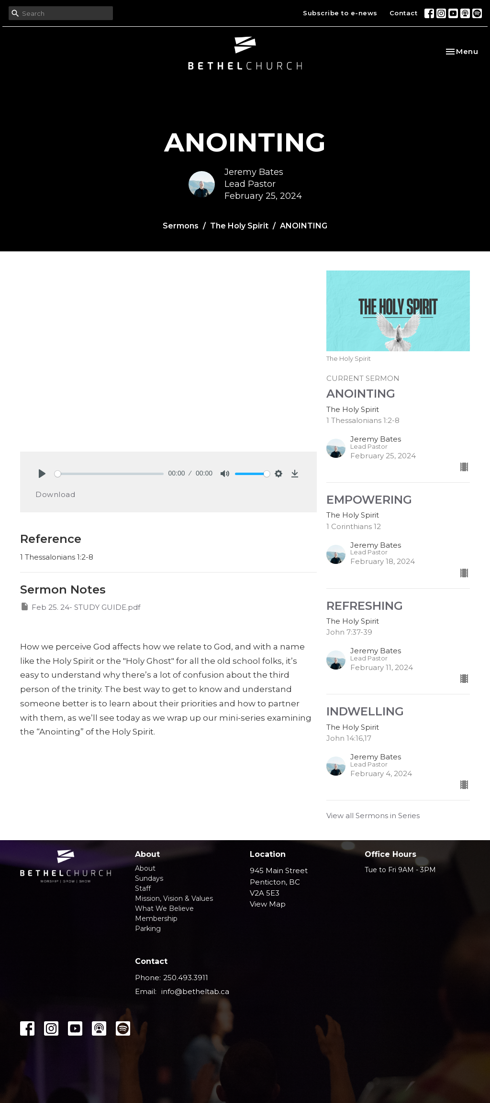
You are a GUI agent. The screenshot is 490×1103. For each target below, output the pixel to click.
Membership (156, 918)
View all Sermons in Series (373, 815)
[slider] (109, 473)
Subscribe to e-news (340, 13)
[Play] (42, 473)
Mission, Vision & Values (174, 898)
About (145, 868)
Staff (143, 888)
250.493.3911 (185, 977)
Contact (404, 13)
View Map (268, 903)
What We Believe (164, 908)
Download (55, 494)
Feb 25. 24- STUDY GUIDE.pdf (80, 607)
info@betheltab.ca (195, 991)
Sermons (181, 225)
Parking (148, 928)
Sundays (149, 878)
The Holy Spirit (239, 225)
